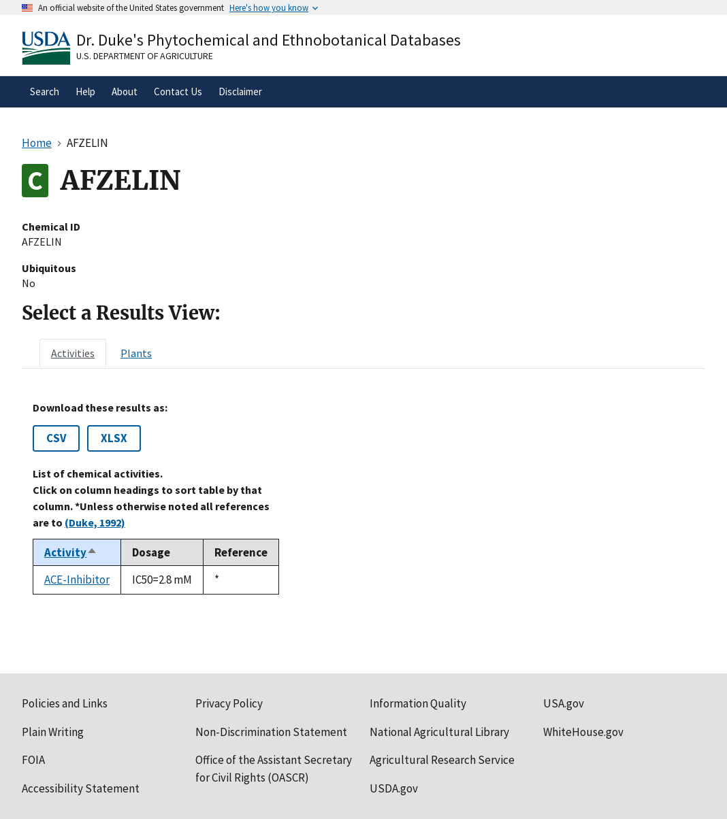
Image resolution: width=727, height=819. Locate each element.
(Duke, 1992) (95, 522)
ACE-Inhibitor (77, 579)
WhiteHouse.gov (583, 731)
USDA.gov (394, 788)
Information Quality (418, 703)
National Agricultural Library (439, 731)
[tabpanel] (363, 498)
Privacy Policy (229, 703)
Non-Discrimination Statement (271, 731)
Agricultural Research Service (442, 759)
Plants (136, 353)
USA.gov (563, 703)
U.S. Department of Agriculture (144, 56)
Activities (73, 353)
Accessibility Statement (81, 788)
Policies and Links (65, 703)
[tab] (73, 353)
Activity (70, 552)
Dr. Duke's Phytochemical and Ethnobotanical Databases (268, 40)
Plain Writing (53, 731)
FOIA (33, 759)
